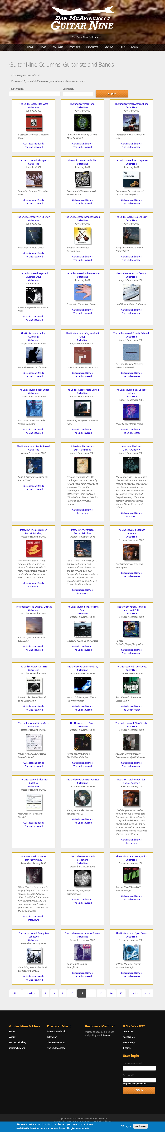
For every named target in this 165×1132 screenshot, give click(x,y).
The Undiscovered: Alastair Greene (82, 933)
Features (74, 47)
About (12, 1037)
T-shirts (127, 1048)
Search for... (68, 88)
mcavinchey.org (17, 1048)
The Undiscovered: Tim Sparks (34, 160)
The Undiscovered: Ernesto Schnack (131, 333)
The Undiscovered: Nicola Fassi (33, 723)
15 (121, 993)
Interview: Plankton (131, 446)
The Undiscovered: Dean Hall (33, 666)
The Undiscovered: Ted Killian (82, 160)
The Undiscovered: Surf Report (131, 273)
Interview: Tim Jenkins (82, 446)
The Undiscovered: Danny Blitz (131, 856)
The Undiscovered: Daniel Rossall (33, 446)
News (43, 47)
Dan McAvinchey (82, 449)
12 (91, 993)
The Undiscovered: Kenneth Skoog (82, 217)
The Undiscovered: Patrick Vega (131, 666)
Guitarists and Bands (33, 143)
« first (15, 993)
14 (111, 993)
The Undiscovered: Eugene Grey (131, 217)
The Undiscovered (33, 147)
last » (147, 993)
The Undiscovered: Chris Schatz (131, 723)
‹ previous (30, 993)
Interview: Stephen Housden (131, 779)
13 (101, 993)
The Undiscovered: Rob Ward (33, 104)
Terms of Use (99, 1124)
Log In (134, 47)
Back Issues (129, 1037)
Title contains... (16, 88)
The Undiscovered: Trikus (82, 723)
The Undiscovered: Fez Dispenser (131, 160)
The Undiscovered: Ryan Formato (82, 779)
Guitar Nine (33, 107)
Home (30, 47)
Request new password (134, 1083)
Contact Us (128, 1031)
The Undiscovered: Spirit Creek (131, 933)
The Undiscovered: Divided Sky (82, 666)
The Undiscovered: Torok (82, 104)
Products (92, 47)
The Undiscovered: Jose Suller (33, 390)
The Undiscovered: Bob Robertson (82, 273)
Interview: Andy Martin (82, 530)
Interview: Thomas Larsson (33, 530)
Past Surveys (129, 1042)
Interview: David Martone (33, 856)
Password (128, 1075)
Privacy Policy (121, 1124)
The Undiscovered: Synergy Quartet (34, 606)
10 (72, 993)
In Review (52, 1037)
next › (134, 993)
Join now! (105, 1035)
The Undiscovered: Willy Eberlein (33, 217)
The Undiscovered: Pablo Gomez (82, 390)
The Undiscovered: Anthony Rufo (131, 104)
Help (122, 47)
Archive (108, 47)
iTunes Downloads (56, 1031)
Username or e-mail (133, 1063)
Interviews (82, 513)
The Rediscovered (56, 1042)
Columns (58, 47)
